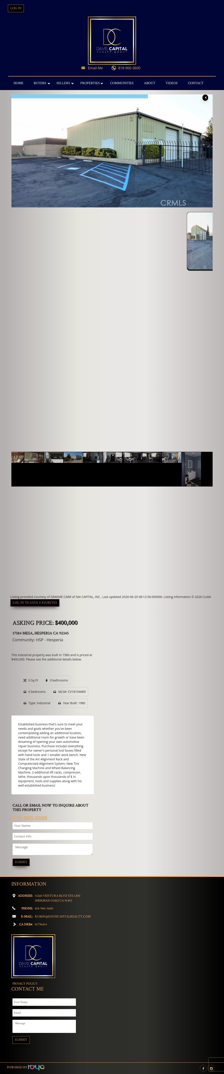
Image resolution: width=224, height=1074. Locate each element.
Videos (172, 83)
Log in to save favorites (35, 602)
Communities (122, 83)
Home (18, 83)
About (149, 83)
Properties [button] (90, 83)
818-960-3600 (129, 68)
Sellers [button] (63, 83)
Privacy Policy (25, 984)
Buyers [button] (40, 83)
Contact (195, 83)
